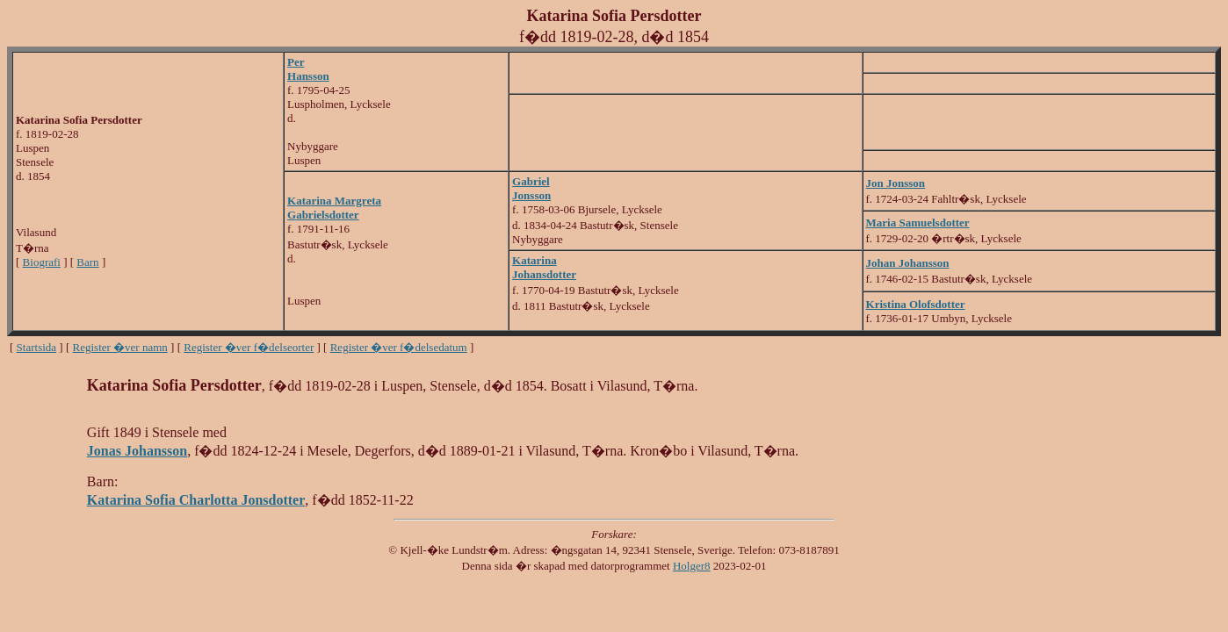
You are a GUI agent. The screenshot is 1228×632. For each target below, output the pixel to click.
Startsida (37, 347)
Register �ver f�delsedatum (398, 347)
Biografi (42, 262)
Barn (87, 262)
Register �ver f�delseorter (249, 347)
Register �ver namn (120, 347)
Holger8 (692, 565)
